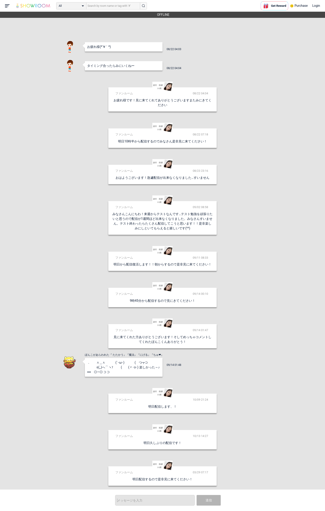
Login (316, 5)
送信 (209, 500)
